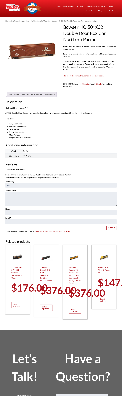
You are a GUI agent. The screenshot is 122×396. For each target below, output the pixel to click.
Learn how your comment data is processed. (53, 231)
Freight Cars (35, 21)
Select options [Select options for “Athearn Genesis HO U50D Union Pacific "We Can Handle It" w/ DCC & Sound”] (74, 310)
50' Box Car (45, 21)
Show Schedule (68, 6)
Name (8, 209)
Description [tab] (14, 94)
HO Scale (14, 21)
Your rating (10, 181)
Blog (100, 11)
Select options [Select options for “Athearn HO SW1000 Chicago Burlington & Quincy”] (16, 305)
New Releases (91, 11)
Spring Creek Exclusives (97, 6)
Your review (10, 190)
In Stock (81, 6)
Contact (107, 11)
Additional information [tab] (32, 94)
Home (59, 6)
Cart (114, 11)
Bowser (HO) (24, 21)
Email (8, 218)
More (112, 6)
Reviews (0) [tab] (50, 94)
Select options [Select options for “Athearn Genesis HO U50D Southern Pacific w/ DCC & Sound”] (45, 308)
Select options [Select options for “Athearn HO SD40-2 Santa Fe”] (103, 300)
